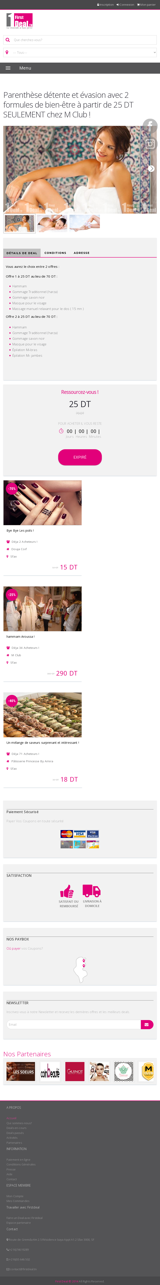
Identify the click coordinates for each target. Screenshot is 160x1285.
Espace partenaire (19, 1223)
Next (151, 168)
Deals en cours (16, 1128)
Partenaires (14, 1143)
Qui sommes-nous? (19, 1123)
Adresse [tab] (82, 253)
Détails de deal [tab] (22, 253)
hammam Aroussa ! (21, 636)
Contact (12, 1179)
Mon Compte (15, 1196)
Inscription (105, 5)
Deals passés (15, 1133)
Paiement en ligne (18, 1160)
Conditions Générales (21, 1164)
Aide (10, 1174)
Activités (12, 1138)
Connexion (125, 5)
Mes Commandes (18, 1201)
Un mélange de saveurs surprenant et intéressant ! (43, 743)
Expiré (79, 457)
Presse (11, 1169)
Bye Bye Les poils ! (20, 530)
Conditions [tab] (55, 253)
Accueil (11, 1118)
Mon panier (146, 5)
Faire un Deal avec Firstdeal (25, 1218)
